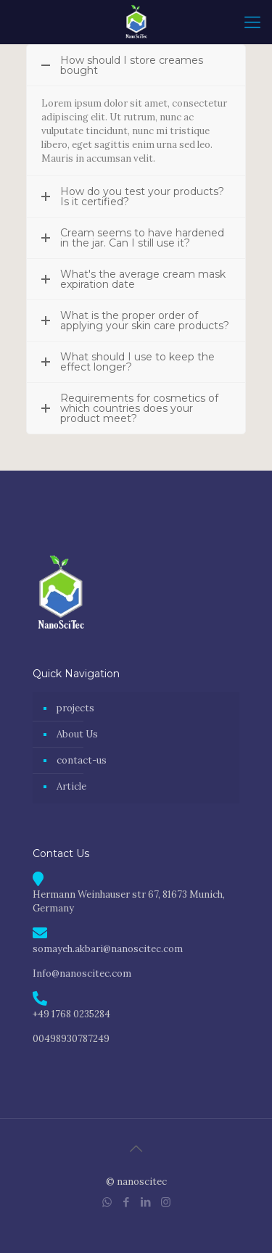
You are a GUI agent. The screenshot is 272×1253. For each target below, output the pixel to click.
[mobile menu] (252, 21)
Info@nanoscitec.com (82, 973)
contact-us (82, 760)
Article (71, 786)
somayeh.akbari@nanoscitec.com (108, 949)
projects (75, 708)
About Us (77, 734)
